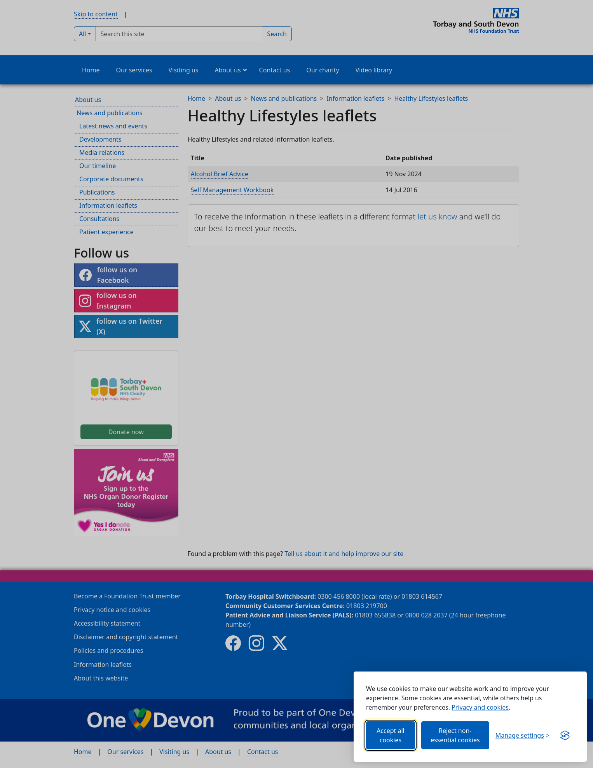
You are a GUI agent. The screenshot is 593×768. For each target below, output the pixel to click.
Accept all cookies (391, 735)
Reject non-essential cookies (455, 735)
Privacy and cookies (480, 707)
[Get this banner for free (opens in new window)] (565, 735)
